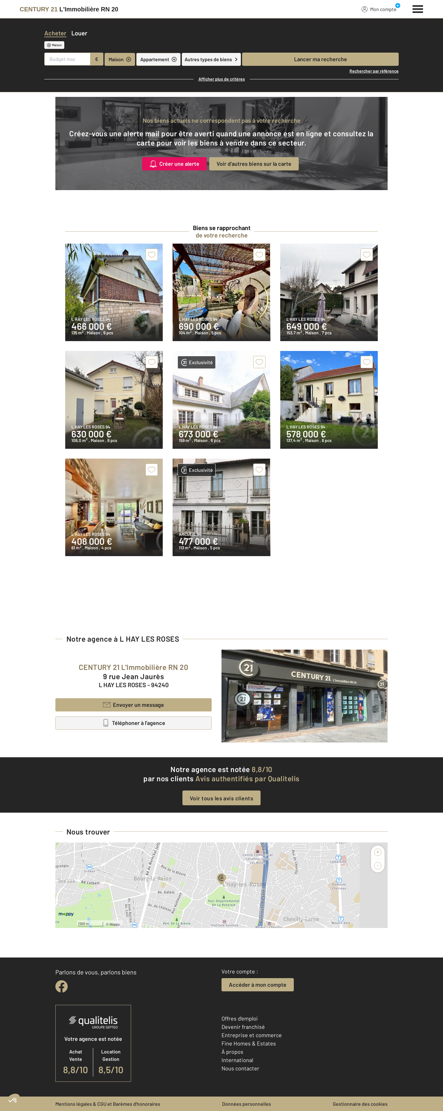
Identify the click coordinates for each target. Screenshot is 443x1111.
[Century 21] (69, 9)
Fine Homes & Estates (249, 1043)
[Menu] (418, 8)
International (237, 1060)
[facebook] (61, 986)
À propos (232, 1051)
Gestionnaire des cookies (360, 1104)
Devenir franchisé (243, 1026)
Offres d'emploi (240, 1018)
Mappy (115, 924)
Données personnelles (246, 1104)
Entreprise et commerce (252, 1035)
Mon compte (379, 9)
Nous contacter (240, 1068)
